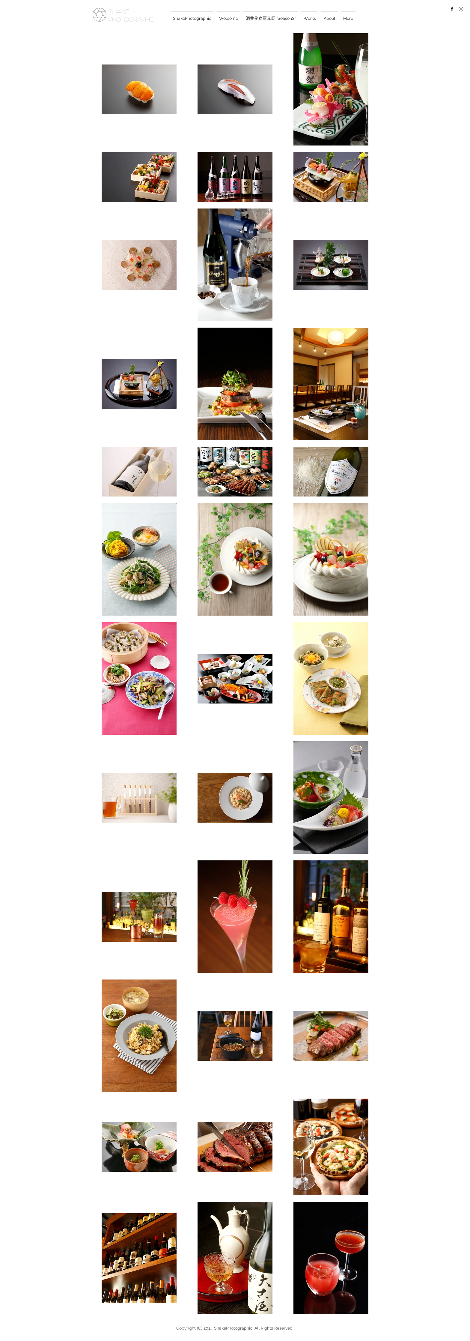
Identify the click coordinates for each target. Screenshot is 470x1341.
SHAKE (119, 11)
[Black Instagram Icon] (461, 9)
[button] (310, 15)
